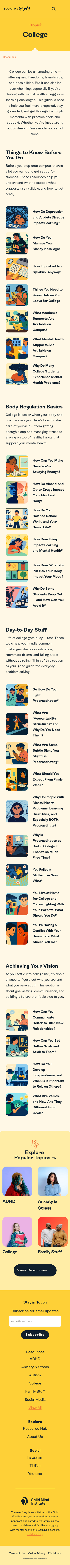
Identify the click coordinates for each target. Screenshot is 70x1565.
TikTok (35, 1465)
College (35, 1383)
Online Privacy (36, 1553)
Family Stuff (35, 1391)
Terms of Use (17, 1553)
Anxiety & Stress (35, 1367)
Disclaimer (54, 1553)
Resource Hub (35, 1428)
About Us (35, 1437)
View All (35, 1408)
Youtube (35, 1474)
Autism (35, 1375)
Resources (9, 56)
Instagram (35, 1457)
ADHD (35, 1359)
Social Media (35, 1399)
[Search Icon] (53, 9)
